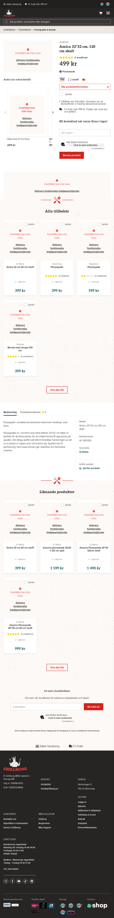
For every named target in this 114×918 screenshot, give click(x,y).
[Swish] (15, 904)
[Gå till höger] (53, 112)
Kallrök (81, 819)
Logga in (82, 802)
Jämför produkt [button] (89, 468)
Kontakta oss (10, 819)
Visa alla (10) (57, 389)
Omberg (42, 819)
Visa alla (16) (57, 667)
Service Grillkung (12, 827)
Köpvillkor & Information (16, 823)
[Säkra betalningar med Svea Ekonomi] (7, 904)
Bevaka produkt (71, 155)
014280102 (46, 784)
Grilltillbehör (9, 29)
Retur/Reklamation (87, 827)
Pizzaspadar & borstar (45, 29)
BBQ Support (44, 827)
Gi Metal (83, 451)
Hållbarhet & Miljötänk (89, 810)
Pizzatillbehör (25, 29)
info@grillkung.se (49, 788)
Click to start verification (85, 145)
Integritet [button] (82, 823)
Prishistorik (67, 71)
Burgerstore (44, 823)
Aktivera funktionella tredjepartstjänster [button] (26, 122)
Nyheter (82, 806)
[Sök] (57, 21)
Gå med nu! (93, 706)
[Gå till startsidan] (9, 13)
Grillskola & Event (87, 814)
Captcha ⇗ (97, 148)
